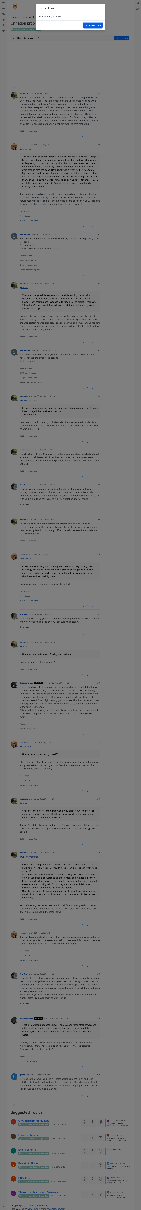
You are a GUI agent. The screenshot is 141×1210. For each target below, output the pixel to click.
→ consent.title (93, 25)
